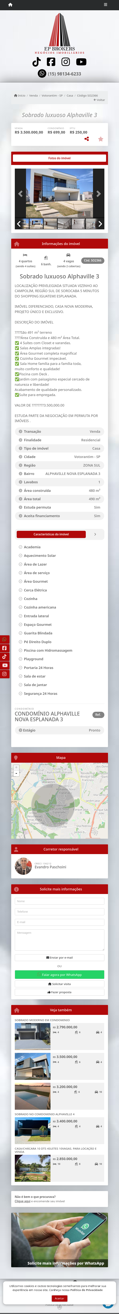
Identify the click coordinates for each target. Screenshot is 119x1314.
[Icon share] (36, 61)
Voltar (99, 100)
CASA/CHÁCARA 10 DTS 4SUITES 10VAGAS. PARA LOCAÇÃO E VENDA (56, 1150)
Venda (33, 95)
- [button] (16, 773)
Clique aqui (23, 1201)
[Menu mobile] (10, 5)
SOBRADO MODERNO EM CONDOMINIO (42, 1020)
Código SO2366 (87, 95)
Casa (70, 95)
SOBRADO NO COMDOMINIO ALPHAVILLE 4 (45, 1114)
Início (19, 95)
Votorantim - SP (52, 95)
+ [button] (16, 768)
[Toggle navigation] (106, 5)
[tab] (27, 158)
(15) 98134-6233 (64, 74)
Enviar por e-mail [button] (59, 957)
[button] (21, 194)
